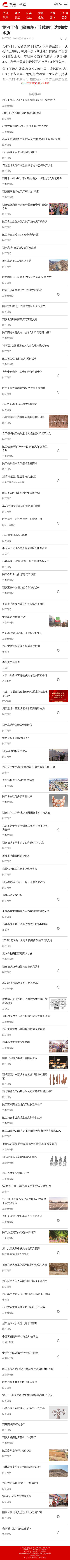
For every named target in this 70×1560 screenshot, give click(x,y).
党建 (17, 13)
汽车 (5, 17)
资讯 (5, 13)
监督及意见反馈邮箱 (45, 1553)
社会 (29, 13)
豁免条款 (26, 1552)
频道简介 (35, 1550)
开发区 (64, 13)
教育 (52, 13)
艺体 (52, 17)
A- (66, 38)
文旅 (41, 13)
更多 (64, 17)
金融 (41, 17)
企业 (29, 17)
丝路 (22, 5)
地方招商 (44, 1550)
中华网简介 (26, 1550)
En (60, 4)
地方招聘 (35, 1552)
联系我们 (43, 1552)
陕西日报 (6, 38)
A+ (61, 38)
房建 (17, 17)
